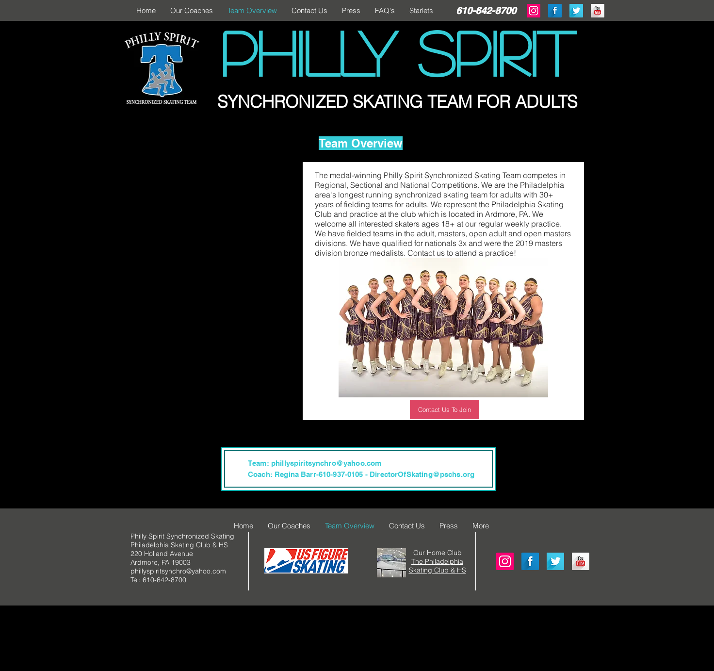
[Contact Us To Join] (444, 409)
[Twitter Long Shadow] (576, 10)
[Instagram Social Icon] (505, 561)
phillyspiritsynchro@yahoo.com (326, 463)
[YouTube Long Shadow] (597, 10)
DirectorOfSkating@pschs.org (422, 474)
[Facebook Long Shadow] (555, 10)
